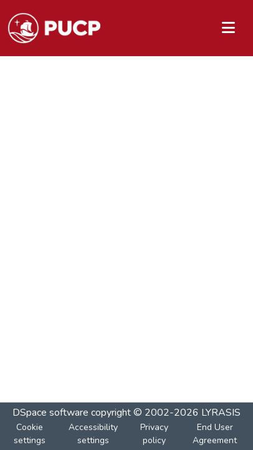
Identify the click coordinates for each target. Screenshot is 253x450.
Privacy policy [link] (154, 433)
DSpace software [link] (50, 412)
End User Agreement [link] (215, 433)
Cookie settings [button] (29, 433)
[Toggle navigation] (228, 28)
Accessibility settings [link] (93, 433)
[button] (53, 28)
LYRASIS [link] (221, 412)
